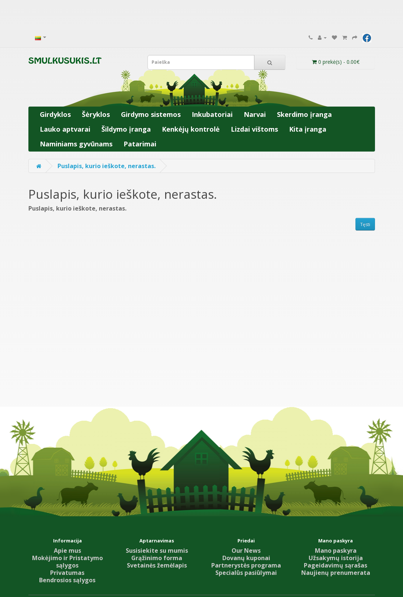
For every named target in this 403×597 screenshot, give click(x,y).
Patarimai (140, 143)
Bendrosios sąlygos (67, 580)
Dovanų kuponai (246, 558)
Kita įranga (307, 129)
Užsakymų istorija (336, 558)
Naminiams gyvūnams (76, 143)
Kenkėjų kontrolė (191, 129)
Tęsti (365, 224)
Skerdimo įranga (304, 114)
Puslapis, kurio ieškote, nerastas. (107, 166)
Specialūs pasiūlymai (246, 573)
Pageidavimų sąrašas (335, 565)
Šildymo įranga (126, 129)
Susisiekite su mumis (157, 550)
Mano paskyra (336, 550)
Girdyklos (55, 114)
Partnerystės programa (246, 565)
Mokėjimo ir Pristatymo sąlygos (67, 561)
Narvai (255, 114)
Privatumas (67, 573)
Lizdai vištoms (254, 129)
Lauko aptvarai (65, 129)
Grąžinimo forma (156, 558)
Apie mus (67, 550)
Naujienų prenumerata (335, 573)
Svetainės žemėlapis (157, 565)
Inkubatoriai (212, 114)
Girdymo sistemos (151, 114)
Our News (246, 550)
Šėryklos (96, 114)
